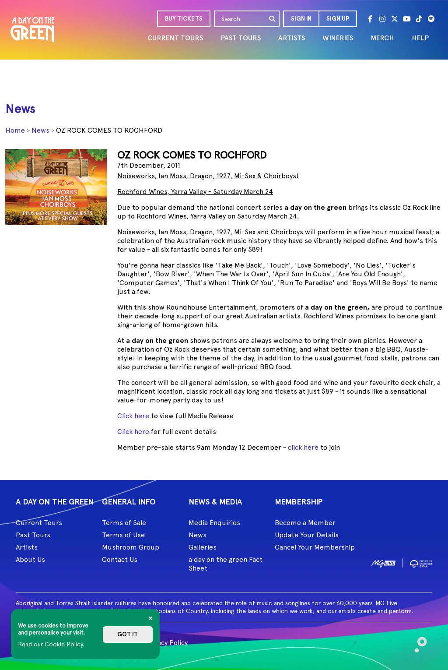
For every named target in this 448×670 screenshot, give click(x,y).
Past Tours (33, 535)
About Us (30, 559)
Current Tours (39, 522)
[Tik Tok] (419, 19)
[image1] (383, 562)
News (40, 130)
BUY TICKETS (184, 18)
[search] (273, 19)
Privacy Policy (166, 642)
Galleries (203, 547)
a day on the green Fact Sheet (225, 563)
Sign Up (337, 18)
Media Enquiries (214, 522)
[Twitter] (394, 19)
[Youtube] (407, 19)
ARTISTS (291, 38)
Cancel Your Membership (315, 547)
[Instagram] (382, 19)
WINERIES (337, 38)
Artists (27, 547)
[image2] (421, 562)
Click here (133, 416)
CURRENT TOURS (175, 38)
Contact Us (119, 559)
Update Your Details (307, 535)
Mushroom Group (130, 547)
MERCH (382, 38)
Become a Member (305, 522)
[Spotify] (431, 19)
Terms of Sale (124, 522)
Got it (127, 634)
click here (303, 447)
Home (15, 130)
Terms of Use (123, 535)
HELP (420, 38)
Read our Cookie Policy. (51, 644)
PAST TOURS (240, 38)
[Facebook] (370, 19)
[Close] (150, 618)
